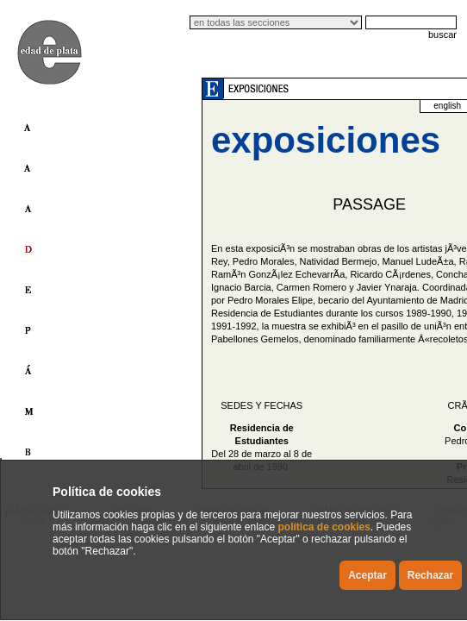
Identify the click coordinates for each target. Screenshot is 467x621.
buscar (442, 34)
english (447, 105)
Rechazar (430, 575)
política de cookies (323, 527)
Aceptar (367, 575)
